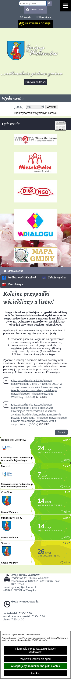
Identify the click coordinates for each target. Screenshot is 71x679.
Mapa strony (45, 17)
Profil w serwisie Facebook (22, 277)
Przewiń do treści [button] (35, 82)
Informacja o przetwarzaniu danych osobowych (35, 650)
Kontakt (27, 17)
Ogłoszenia (34, 125)
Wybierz (51, 106)
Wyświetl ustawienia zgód (35, 658)
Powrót (61, 432)
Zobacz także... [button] (37, 9)
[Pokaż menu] (65, 5)
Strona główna (15, 271)
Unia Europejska (57, 277)
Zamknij (35, 673)
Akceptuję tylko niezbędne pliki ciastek (35, 666)
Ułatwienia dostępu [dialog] (38, 23)
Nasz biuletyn (15, 284)
